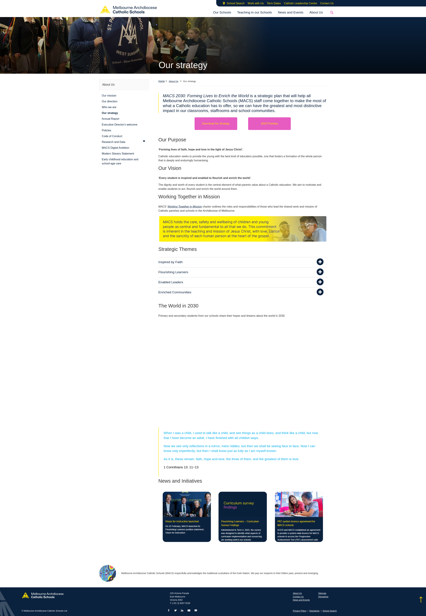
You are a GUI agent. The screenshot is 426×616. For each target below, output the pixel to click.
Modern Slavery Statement (118, 153)
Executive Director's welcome (119, 124)
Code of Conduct (112, 136)
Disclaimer (323, 596)
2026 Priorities (269, 123)
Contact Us (327, 3)
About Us (316, 12)
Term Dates (274, 3)
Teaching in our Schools (254, 12)
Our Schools (222, 12)
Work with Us (256, 3)
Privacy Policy (299, 611)
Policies (106, 130)
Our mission (109, 95)
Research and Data (113, 142)
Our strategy (110, 113)
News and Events (290, 12)
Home (161, 81)
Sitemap (322, 593)
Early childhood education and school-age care (120, 161)
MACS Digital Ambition (115, 147)
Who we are (109, 107)
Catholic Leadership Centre (300, 3)
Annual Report (110, 118)
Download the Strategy (216, 123)
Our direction (109, 101)
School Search (236, 3)
